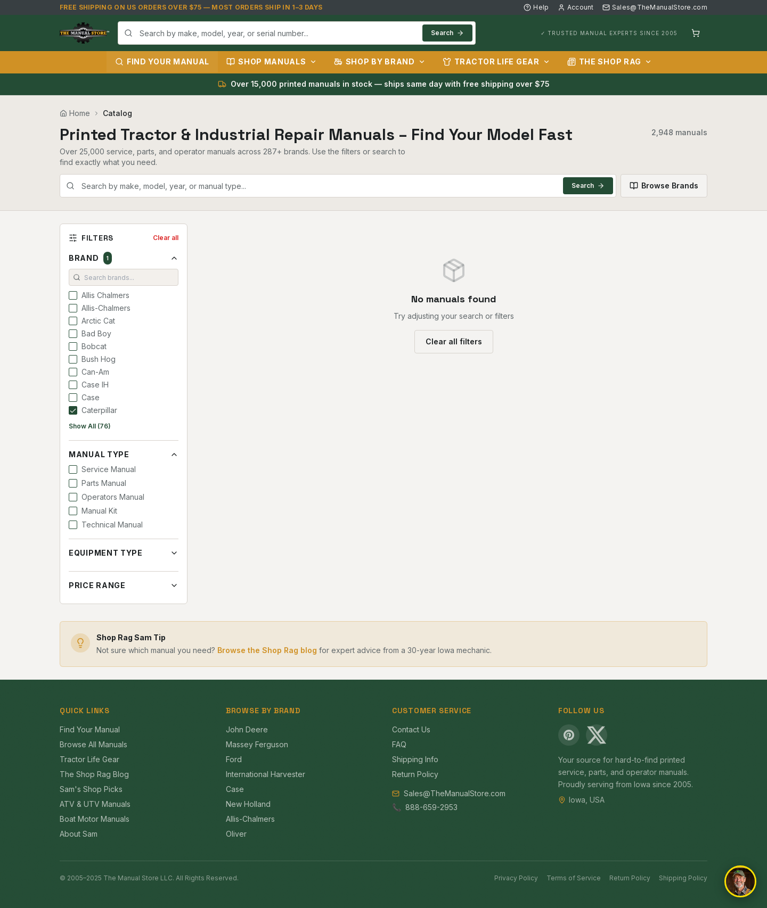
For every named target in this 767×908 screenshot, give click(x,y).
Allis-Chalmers (250, 818)
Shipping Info (415, 759)
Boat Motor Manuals (94, 818)
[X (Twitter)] (596, 735)
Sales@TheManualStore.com (654, 7)
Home (75, 113)
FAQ (399, 744)
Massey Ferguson (257, 744)
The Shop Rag (609, 61)
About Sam (78, 833)
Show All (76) (90, 426)
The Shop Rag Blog (94, 774)
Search (447, 33)
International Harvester (265, 774)
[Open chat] (740, 881)
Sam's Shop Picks (91, 789)
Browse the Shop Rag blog (267, 650)
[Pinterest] (569, 735)
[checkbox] (73, 295)
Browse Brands (664, 185)
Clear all (165, 238)
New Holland (248, 803)
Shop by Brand (380, 61)
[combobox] (297, 33)
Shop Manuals (271, 61)
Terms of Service (573, 878)
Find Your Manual (162, 61)
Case (235, 789)
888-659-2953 (431, 807)
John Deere (247, 729)
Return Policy (415, 774)
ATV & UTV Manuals (95, 803)
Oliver (236, 833)
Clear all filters (454, 341)
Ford (234, 759)
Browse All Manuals (93, 744)
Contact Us (411, 729)
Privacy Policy (516, 878)
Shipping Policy (683, 878)
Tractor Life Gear (496, 61)
